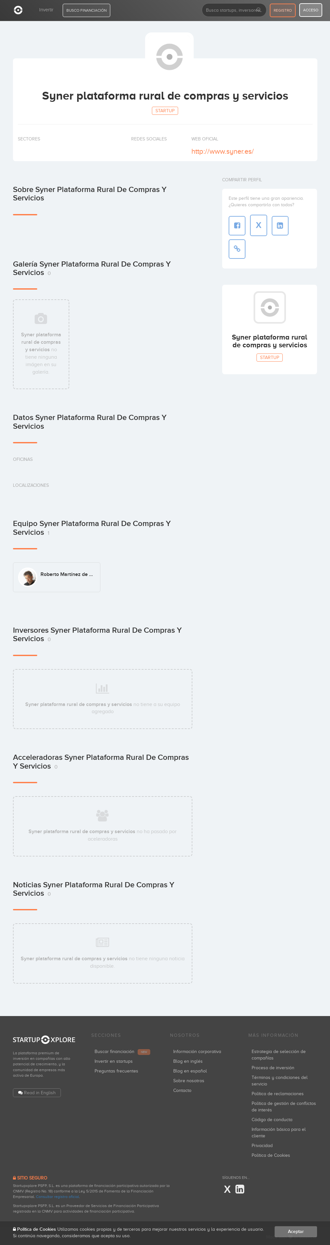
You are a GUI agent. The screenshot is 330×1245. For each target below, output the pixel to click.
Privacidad (262, 1144)
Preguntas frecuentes (116, 1069)
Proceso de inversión (273, 1066)
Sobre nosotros (188, 1079)
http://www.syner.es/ (222, 151)
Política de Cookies (271, 1153)
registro (283, 10)
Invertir (46, 9)
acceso (310, 10)
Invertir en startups (114, 1059)
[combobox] (234, 10)
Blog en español (190, 1069)
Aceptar (296, 1231)
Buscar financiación (122, 1049)
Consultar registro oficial (57, 1195)
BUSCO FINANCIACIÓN (86, 10)
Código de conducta (272, 1118)
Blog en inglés (188, 1059)
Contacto (182, 1088)
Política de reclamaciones (278, 1092)
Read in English (40, 1090)
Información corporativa (197, 1049)
